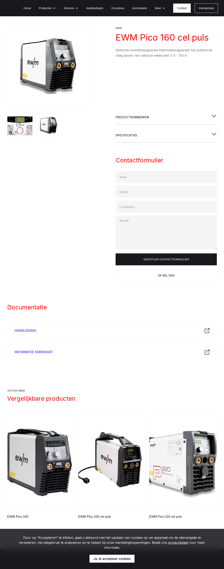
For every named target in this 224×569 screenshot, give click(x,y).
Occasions (117, 8)
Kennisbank (139, 8)
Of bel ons (166, 275)
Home (27, 8)
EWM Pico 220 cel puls (165, 516)
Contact (182, 8)
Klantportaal (206, 8)
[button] (47, 8)
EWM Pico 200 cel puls (94, 516)
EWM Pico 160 (17, 516)
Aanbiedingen (94, 8)
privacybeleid (178, 543)
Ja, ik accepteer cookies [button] (112, 559)
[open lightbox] (48, 67)
